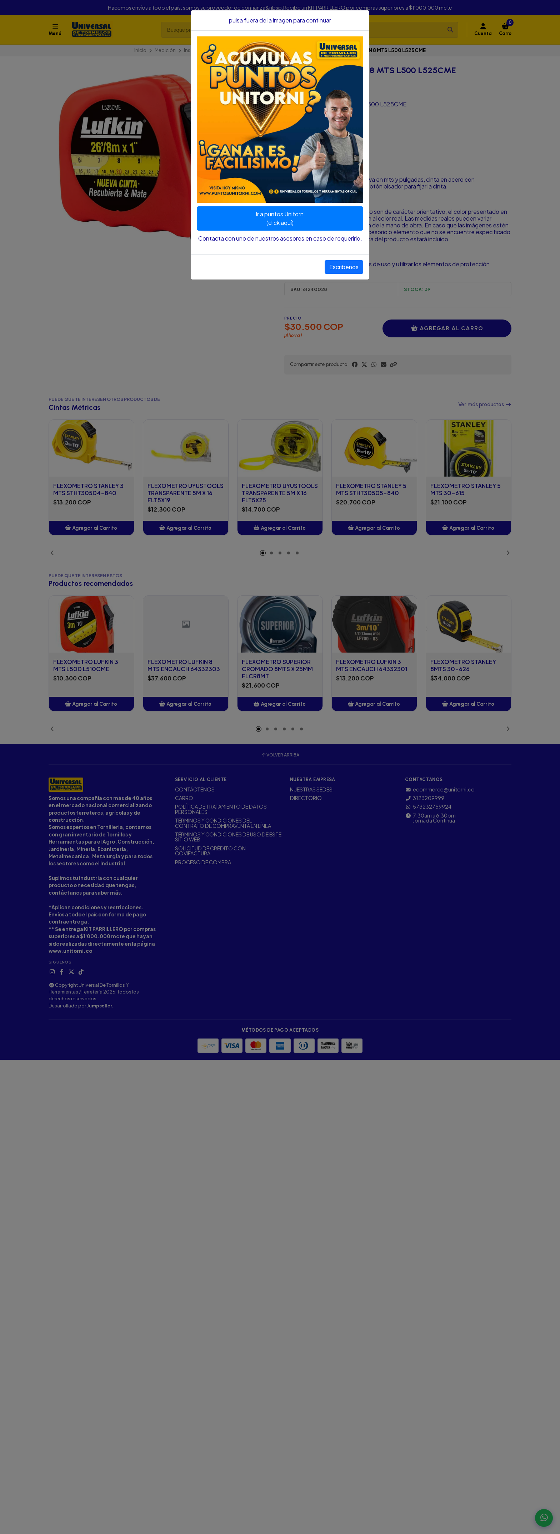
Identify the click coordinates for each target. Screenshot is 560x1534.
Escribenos (344, 267)
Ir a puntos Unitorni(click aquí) (280, 218)
